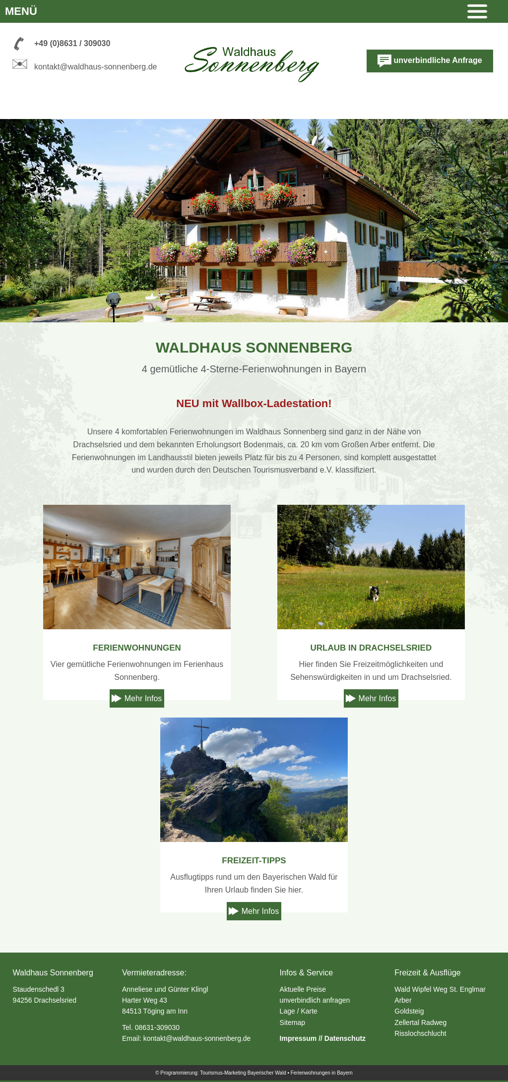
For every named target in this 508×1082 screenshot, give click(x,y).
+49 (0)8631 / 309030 (72, 43)
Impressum (298, 1038)
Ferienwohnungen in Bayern (322, 1073)
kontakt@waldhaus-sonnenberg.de (95, 66)
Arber (402, 1000)
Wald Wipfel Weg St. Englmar (440, 989)
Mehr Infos (143, 698)
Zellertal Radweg (420, 1022)
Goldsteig (409, 1011)
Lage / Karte (299, 1011)
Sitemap (292, 1022)
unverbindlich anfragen (315, 1000)
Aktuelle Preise (303, 989)
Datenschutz (345, 1038)
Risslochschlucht (420, 1033)
